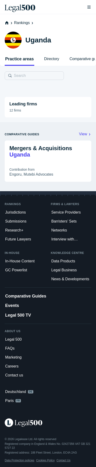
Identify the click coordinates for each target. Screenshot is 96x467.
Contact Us (63, 460)
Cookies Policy (45, 460)
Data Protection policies (19, 460)
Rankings (24, 23)
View (85, 134)
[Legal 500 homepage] (48, 422)
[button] (48, 107)
